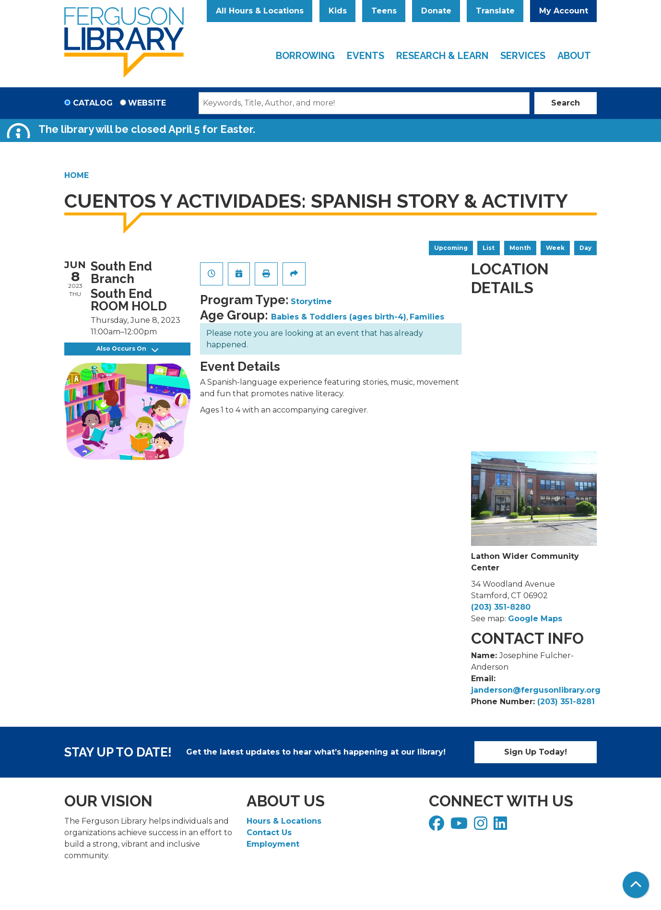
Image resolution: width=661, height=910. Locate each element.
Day (585, 247)
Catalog (93, 102)
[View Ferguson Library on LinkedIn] (501, 826)
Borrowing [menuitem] (305, 55)
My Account (563, 10)
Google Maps (535, 618)
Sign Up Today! (535, 751)
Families (427, 316)
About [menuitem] (574, 55)
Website (147, 102)
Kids (338, 10)
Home (76, 175)
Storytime (311, 301)
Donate (436, 10)
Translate (495, 10)
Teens (384, 10)
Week (555, 247)
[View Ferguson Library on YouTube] (460, 826)
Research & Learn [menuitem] (442, 55)
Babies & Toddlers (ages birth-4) (338, 316)
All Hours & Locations (260, 10)
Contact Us (269, 832)
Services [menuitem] (522, 55)
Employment (273, 844)
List (489, 247)
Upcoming (451, 247)
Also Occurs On (127, 349)
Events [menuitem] (365, 55)
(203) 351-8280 (501, 607)
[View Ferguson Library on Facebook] (438, 826)
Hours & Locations (284, 821)
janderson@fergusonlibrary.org (536, 690)
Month (520, 247)
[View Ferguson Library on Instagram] (482, 826)
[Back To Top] (636, 885)
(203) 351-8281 (566, 701)
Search (565, 102)
